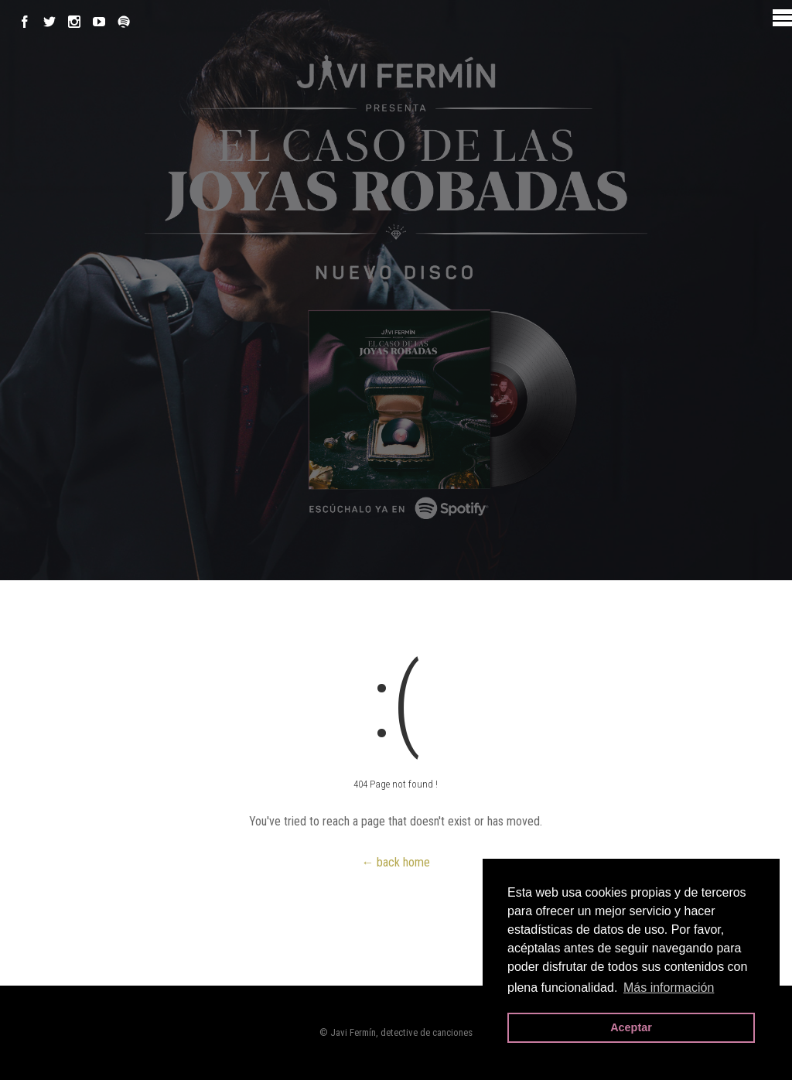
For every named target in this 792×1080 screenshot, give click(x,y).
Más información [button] (668, 987)
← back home (395, 862)
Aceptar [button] (631, 1027)
